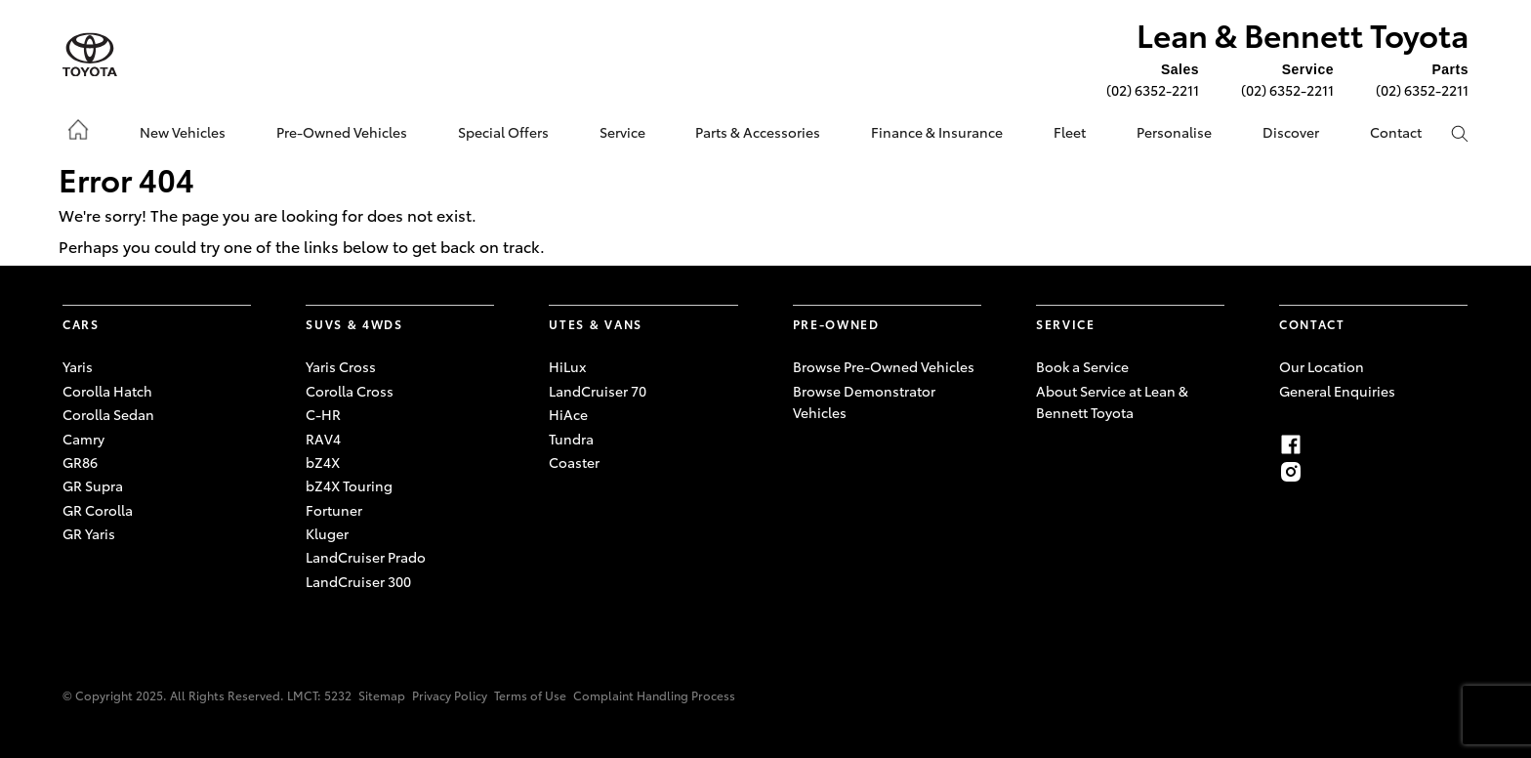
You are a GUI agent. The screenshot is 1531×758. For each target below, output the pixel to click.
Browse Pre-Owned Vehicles (883, 366)
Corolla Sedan (108, 414)
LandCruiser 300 (358, 581)
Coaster (574, 462)
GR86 (80, 462)
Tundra (571, 438)
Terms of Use (530, 695)
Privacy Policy (449, 695)
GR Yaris (88, 533)
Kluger (327, 533)
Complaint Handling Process (654, 695)
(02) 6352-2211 (1152, 90)
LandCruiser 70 (597, 390)
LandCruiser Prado (366, 557)
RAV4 (323, 438)
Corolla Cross (349, 390)
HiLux (567, 366)
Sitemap (381, 695)
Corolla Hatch (107, 390)
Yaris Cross (341, 366)
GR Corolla (97, 510)
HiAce (568, 414)
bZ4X (323, 462)
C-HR (323, 414)
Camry (83, 438)
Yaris (77, 366)
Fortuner (334, 510)
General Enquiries (1337, 390)
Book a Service (1082, 366)
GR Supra (92, 485)
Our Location (1321, 366)
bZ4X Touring (349, 485)
